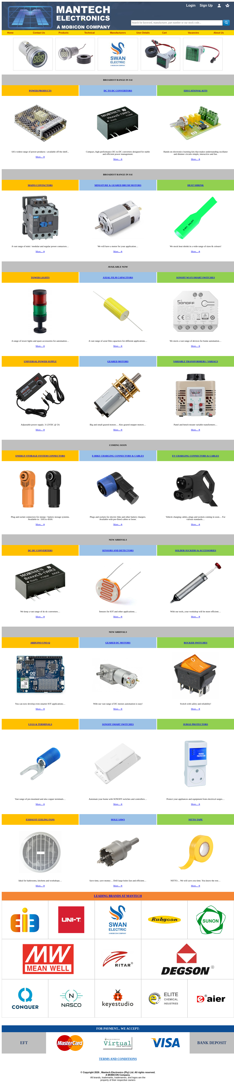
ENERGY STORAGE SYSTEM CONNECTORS (40, 455)
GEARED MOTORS (118, 361)
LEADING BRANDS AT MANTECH (118, 896)
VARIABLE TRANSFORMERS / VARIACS (195, 361)
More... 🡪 (40, 157)
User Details (143, 32)
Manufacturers (118, 32)
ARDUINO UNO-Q (40, 642)
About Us (219, 32)
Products (63, 32)
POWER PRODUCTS (40, 90)
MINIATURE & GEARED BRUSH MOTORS (117, 185)
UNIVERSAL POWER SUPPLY (40, 361)
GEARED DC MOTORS (117, 642)
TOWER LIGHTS (40, 277)
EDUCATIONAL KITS (195, 90)
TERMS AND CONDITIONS (118, 1059)
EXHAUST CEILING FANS (40, 819)
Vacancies (193, 32)
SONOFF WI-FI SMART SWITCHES (195, 277)
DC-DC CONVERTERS (40, 550)
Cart (164, 32)
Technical (89, 32)
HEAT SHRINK (195, 185)
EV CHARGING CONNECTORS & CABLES (195, 455)
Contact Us (39, 32)
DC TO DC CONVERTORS (118, 90)
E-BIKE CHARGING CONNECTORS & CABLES (118, 455)
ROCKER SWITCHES (195, 642)
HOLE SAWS (118, 819)
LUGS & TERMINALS (40, 724)
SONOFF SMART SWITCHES (118, 724)
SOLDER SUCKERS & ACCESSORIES (195, 550)
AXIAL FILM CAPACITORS (118, 277)
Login (191, 5)
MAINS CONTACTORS (40, 185)
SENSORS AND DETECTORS (118, 550)
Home (10, 32)
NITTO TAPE (195, 819)
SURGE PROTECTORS (195, 724)
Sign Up (206, 5)
